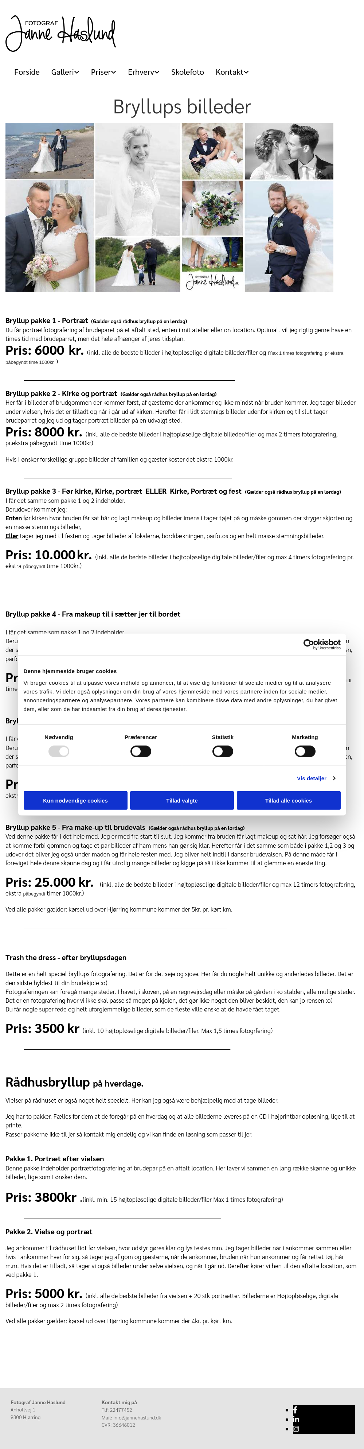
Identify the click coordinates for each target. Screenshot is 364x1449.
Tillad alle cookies (288, 800)
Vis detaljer (311, 778)
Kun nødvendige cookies (75, 800)
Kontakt (229, 71)
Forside (27, 71)
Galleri (62, 71)
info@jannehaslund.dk (137, 1417)
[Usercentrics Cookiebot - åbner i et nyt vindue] (309, 644)
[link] (62, 71)
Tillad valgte (181, 800)
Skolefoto (187, 71)
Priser (101, 71)
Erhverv (141, 71)
